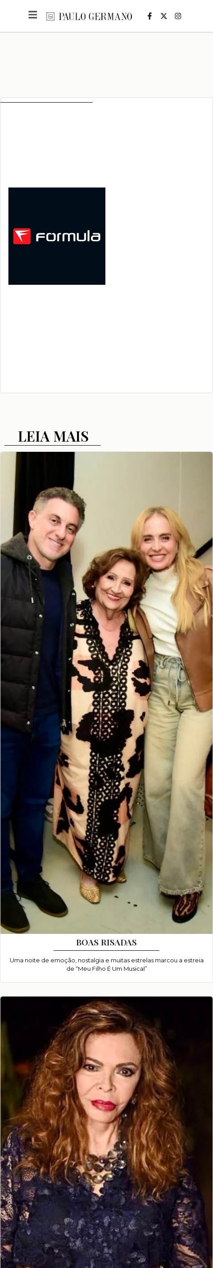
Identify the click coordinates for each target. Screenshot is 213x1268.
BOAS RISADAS (106, 942)
